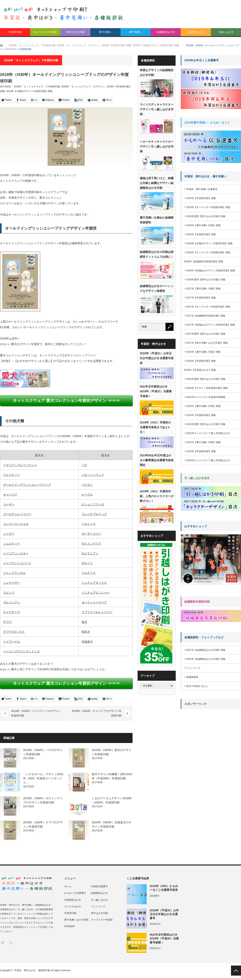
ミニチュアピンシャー (96, 592)
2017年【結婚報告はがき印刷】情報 (205, 650)
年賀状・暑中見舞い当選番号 (202, 189)
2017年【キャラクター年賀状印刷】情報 (208, 306)
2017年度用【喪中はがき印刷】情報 (205, 333)
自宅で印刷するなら (197, 686)
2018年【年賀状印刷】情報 (201, 234)
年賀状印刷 (15, 32)
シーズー (8, 533)
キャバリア (10, 494)
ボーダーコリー (91, 533)
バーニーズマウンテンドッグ (21, 651)
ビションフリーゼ (93, 504)
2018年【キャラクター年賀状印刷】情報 (208, 252)
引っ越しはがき (99, 899)
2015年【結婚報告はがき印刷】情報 (205, 659)
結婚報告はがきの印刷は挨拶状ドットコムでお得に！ (157, 254)
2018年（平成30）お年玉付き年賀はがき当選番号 (164, 914)
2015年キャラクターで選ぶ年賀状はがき (208, 433)
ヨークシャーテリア (94, 602)
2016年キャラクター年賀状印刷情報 (205, 397)
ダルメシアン (11, 602)
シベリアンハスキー (16, 553)
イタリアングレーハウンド (20, 465)
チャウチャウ (11, 612)
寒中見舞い (105, 32)
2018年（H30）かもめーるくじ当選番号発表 (164, 887)
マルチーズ (89, 572)
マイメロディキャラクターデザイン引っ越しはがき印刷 (157, 109)
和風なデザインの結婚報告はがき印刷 (157, 72)
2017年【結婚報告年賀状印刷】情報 (205, 315)
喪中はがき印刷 (75, 32)
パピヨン (87, 484)
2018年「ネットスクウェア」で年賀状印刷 (37, 86)
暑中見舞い (135, 32)
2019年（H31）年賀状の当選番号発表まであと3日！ (155, 427)
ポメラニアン (90, 553)
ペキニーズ (89, 523)
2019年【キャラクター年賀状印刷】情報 (208, 207)
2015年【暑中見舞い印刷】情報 (203, 406)
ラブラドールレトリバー (97, 612)
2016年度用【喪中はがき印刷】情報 (205, 379)
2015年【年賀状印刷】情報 (201, 415)
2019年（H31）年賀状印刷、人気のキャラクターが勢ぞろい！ (157, 496)
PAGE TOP (236, 971)
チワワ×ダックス (14, 631)
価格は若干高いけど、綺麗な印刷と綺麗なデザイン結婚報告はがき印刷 (157, 183)
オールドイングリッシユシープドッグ (27, 484)
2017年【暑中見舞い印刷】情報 (203, 288)
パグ (84, 465)
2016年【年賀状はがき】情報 (200, 370)
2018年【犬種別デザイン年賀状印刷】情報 (29, 91)
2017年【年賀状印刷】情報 (201, 297)
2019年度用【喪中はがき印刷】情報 (205, 216)
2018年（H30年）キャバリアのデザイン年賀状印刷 (97, 713)
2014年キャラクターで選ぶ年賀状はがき (208, 460)
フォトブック (193, 668)
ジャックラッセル (14, 572)
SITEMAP (69, 926)
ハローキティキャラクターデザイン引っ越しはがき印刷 (157, 146)
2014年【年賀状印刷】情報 (201, 451)
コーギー (8, 504)
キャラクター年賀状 (45, 32)
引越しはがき (226, 32)
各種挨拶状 (192, 677)
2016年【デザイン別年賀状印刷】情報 (207, 388)
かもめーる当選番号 (75, 893)
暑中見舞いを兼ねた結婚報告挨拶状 (157, 220)
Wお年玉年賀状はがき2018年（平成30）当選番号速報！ (164, 938)
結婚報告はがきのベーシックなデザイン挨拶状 (157, 288)
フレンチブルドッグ (94, 514)
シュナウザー (11, 582)
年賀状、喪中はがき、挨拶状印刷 (32, 970)
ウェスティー (11, 474)
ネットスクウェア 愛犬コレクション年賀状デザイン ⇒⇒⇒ (66, 401)
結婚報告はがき (166, 32)
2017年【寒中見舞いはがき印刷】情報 (207, 342)
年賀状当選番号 (99, 886)
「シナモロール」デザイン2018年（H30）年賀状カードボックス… (43, 778)
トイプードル (11, 641)
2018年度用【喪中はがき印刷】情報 (205, 279)
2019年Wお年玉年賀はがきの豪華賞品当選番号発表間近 (157, 460)
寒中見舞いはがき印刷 (76, 919)
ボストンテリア (91, 543)
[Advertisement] (193, 772)
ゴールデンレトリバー (17, 514)
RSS (10, 942)
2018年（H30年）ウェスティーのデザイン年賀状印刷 (36, 713)
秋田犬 (86, 631)
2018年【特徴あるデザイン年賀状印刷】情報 (210, 270)
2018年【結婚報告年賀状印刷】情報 (203, 261)
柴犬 (84, 621)
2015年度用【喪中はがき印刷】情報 (205, 424)
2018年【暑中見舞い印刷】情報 (203, 225)
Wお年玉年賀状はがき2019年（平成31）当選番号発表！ (156, 391)
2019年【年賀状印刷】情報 (201, 198)
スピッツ (8, 592)
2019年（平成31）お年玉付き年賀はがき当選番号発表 (157, 358)
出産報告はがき (196, 32)
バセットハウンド (93, 474)
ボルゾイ (87, 563)
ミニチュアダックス (94, 582)
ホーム (67, 886)
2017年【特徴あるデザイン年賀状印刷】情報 (210, 324)
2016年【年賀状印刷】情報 (201, 361)
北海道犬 (87, 641)
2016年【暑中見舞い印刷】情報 (203, 352)
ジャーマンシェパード (17, 563)
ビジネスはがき (72, 906)
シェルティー (11, 543)
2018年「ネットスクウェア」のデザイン (83, 86)
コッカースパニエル (16, 523)
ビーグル (87, 494)
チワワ (7, 621)
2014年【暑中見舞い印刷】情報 (203, 442)
